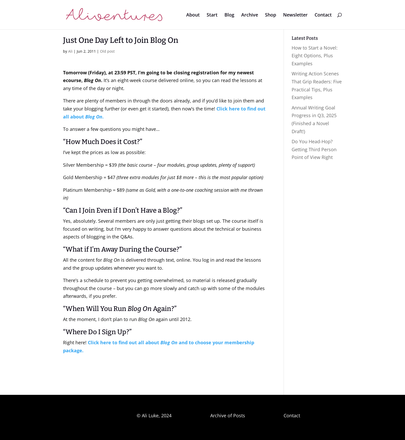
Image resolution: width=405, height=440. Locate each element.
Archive (249, 15)
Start (212, 15)
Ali (70, 51)
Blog (229, 15)
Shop (270, 15)
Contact (323, 15)
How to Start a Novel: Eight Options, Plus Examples (315, 56)
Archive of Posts (227, 415)
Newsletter (295, 15)
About (193, 15)
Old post (107, 51)
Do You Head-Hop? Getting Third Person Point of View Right (314, 149)
